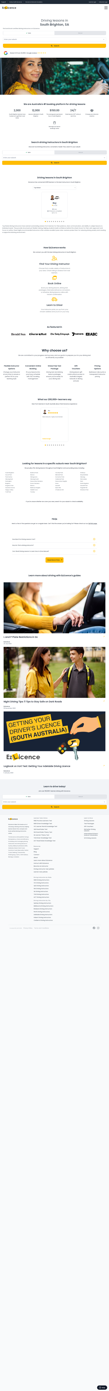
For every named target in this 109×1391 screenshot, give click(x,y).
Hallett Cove (34, 490)
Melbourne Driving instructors (42, 906)
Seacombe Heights (61, 481)
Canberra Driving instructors (42, 920)
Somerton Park (59, 477)
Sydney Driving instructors (41, 903)
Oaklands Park (59, 479)
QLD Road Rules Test (39, 829)
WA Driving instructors (40, 889)
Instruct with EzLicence (15, 2)
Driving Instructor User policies (42, 869)
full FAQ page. (92, 523)
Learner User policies (39, 872)
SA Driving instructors (40, 892)
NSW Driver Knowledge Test (41, 824)
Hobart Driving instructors (41, 918)
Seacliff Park (84, 485)
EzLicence (7, 642)
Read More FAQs (53, 560)
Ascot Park (8, 475)
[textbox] (54, 39)
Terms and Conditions (39, 928)
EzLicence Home (9, 8)
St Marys (82, 472)
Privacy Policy (27, 928)
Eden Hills (58, 487)
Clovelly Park (59, 472)
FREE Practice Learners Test (41, 821)
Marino (32, 485)
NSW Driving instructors (40, 880)
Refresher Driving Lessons (91, 829)
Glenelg (82, 477)
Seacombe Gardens (36, 481)
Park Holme (8, 477)
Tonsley (32, 492)
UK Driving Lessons (89, 837)
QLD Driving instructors (40, 886)
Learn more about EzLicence (42, 860)
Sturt (81, 481)
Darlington (8, 481)
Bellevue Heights (35, 487)
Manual (80, 33)
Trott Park (8, 492)
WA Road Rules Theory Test (41, 832)
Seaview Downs (10, 487)
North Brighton (84, 483)
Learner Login (92, 2)
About (35, 858)
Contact (36, 855)
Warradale (83, 479)
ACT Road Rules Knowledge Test (43, 841)
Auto (29, 33)
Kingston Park (9, 485)
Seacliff (57, 485)
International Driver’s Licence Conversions (92, 833)
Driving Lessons (88, 821)
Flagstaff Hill (83, 487)
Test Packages (88, 824)
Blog (35, 852)
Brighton (7, 483)
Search (55, 46)
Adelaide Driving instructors (41, 915)
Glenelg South (34, 479)
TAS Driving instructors (40, 894)
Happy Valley (9, 490)
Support (3, 2)
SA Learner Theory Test (40, 835)
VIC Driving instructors (40, 883)
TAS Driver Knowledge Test (41, 838)
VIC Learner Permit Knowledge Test (44, 827)
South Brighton (9, 472)
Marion (32, 475)
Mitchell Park (59, 475)
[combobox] (54, 39)
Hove (56, 483)
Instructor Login (103, 2)
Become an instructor (40, 866)
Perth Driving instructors (40, 912)
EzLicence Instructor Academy (33, 2)
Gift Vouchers (88, 827)
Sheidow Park (84, 490)
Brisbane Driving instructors (41, 909)
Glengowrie (33, 477)
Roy (54, 203)
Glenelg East (9, 479)
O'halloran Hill (59, 490)
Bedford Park (34, 472)
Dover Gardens (34, 483)
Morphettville (84, 475)
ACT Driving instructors (40, 897)
